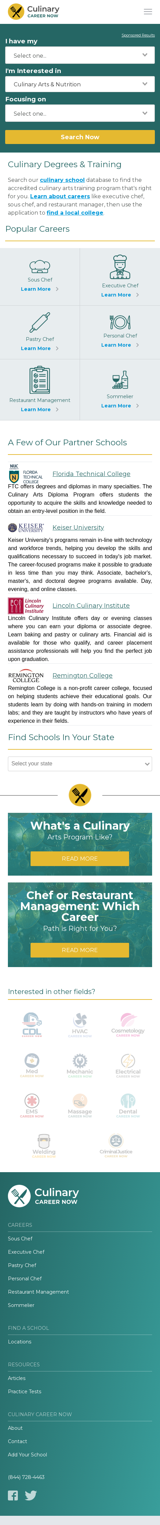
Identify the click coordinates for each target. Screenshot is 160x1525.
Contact (17, 1441)
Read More (80, 858)
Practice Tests (24, 1392)
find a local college (75, 213)
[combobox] (80, 55)
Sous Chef (20, 1239)
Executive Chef (26, 1252)
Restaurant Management (38, 1292)
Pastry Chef (22, 1265)
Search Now (80, 137)
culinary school (62, 180)
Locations (19, 1342)
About (15, 1428)
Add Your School (27, 1455)
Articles (16, 1378)
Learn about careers (60, 196)
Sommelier (21, 1305)
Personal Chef (25, 1279)
